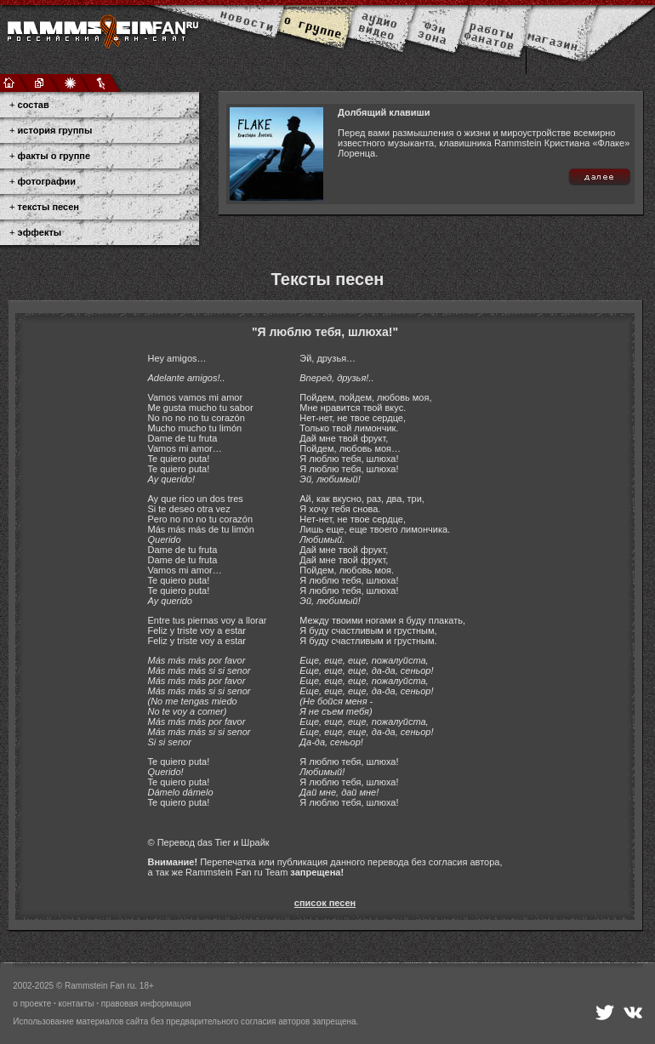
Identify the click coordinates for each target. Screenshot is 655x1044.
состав (33, 105)
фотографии (47, 181)
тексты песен (48, 207)
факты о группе (54, 156)
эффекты (40, 232)
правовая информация (146, 1003)
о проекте (32, 1003)
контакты (76, 1003)
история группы (55, 130)
